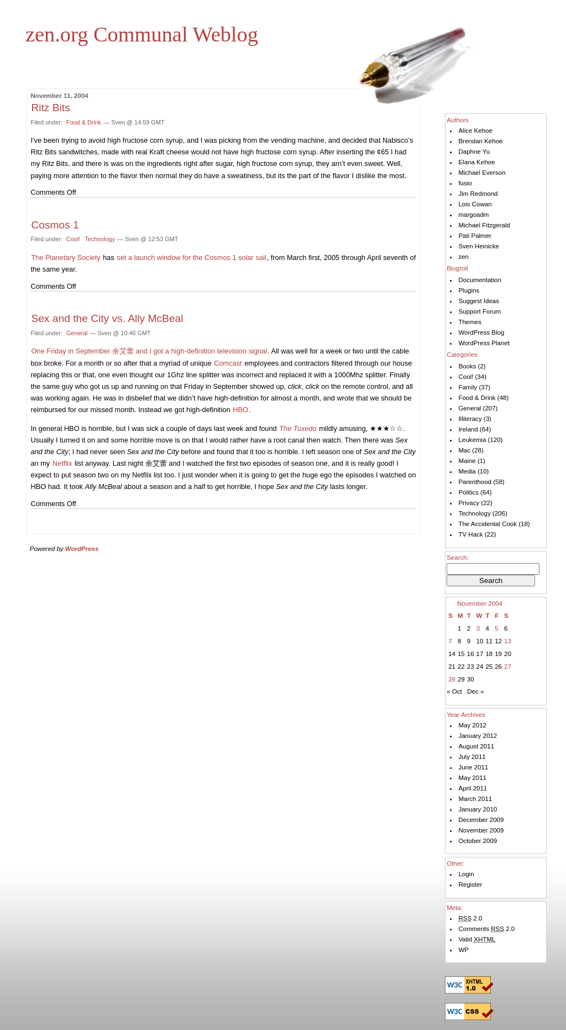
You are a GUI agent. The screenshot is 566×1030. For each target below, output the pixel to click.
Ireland (468, 429)
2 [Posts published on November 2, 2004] (468, 628)
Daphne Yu (474, 151)
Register (470, 884)
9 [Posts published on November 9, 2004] (468, 641)
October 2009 (477, 840)
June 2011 (473, 767)
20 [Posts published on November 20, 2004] (507, 654)
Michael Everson (481, 172)
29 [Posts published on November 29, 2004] (461, 679)
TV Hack (470, 534)
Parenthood (474, 481)
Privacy (468, 503)
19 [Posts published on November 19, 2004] (498, 654)
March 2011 (475, 798)
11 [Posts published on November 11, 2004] (488, 641)
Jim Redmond (477, 193)
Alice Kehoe (475, 130)
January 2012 (477, 735)
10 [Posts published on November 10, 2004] (480, 641)
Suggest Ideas (478, 301)
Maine (466, 460)
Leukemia (472, 439)
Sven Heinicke (478, 246)
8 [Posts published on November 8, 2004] (459, 641)
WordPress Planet (484, 343)
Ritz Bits (50, 107)
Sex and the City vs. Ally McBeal (107, 318)
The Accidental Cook (487, 524)
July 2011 (471, 756)
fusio (464, 183)
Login (466, 874)
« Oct (454, 691)
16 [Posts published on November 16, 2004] (470, 654)
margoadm (473, 214)
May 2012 (472, 725)
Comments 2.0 (486, 928)
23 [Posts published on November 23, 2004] (470, 666)
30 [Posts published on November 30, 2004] (470, 679)
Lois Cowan (474, 204)
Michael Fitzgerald (484, 225)
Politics (468, 492)
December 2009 (481, 819)
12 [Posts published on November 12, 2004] (498, 641)
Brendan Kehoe (480, 141)
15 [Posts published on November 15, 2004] (461, 654)
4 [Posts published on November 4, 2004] (487, 628)
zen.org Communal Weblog (141, 34)
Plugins (468, 290)
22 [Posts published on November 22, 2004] (461, 666)
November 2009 (481, 830)
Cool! (73, 239)
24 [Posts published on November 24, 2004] (480, 666)
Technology (100, 239)
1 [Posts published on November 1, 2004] (459, 628)
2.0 (470, 918)
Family (467, 387)
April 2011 (472, 788)
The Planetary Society (65, 257)
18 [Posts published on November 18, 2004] (488, 654)
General (77, 333)
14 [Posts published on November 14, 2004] (451, 654)
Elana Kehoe (476, 162)
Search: (458, 557)
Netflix (62, 463)
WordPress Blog (481, 332)
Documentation (479, 280)
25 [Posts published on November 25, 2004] (488, 666)
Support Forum (479, 311)
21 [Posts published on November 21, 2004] (451, 666)
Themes (469, 322)
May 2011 (472, 777)
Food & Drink (83, 122)
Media (466, 471)
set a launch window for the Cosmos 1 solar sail (191, 257)
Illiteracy (469, 418)
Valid (476, 939)
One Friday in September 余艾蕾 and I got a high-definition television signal (149, 351)
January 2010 (477, 809)
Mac (464, 450)
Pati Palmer (474, 235)
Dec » (475, 691)
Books (467, 366)
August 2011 (476, 746)
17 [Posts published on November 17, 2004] (480, 654)
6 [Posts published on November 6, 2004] (505, 628)
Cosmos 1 (54, 225)
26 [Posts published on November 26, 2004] (498, 666)
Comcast (228, 363)
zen (463, 256)
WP (463, 949)
